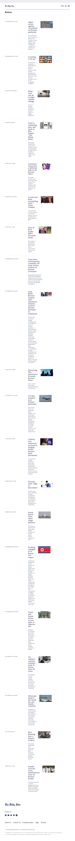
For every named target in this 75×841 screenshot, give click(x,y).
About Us (8, 822)
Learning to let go (32, 58)
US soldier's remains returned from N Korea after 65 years (31, 664)
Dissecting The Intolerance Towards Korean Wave (33, 375)
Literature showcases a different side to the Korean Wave (32, 169)
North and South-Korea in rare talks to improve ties (31, 619)
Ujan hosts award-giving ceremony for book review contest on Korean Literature (34, 265)
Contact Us (17, 822)
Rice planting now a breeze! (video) (31, 736)
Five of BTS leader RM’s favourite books (32, 232)
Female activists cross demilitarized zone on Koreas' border (33, 772)
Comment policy (28, 822)
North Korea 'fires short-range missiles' (32, 517)
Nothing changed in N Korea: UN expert (31, 552)
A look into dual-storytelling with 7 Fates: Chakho (33, 202)
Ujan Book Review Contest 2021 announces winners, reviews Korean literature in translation (32, 302)
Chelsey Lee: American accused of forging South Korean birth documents (32, 447)
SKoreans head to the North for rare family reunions (32, 701)
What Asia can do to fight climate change (31, 96)
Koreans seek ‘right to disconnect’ (33, 484)
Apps (37, 822)
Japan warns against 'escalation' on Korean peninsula (33, 27)
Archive (43, 822)
